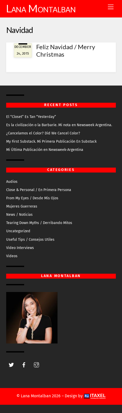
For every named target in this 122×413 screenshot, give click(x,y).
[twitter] (11, 364)
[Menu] (111, 7)
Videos (11, 256)
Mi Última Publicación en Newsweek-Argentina (44, 150)
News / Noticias (19, 214)
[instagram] (36, 364)
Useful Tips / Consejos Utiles (30, 239)
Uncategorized (18, 231)
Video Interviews (20, 248)
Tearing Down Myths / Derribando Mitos (39, 223)
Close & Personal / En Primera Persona (38, 190)
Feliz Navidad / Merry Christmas (65, 50)
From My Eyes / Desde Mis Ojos (32, 198)
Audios (11, 181)
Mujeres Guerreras (21, 206)
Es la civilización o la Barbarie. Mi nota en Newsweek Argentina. (59, 125)
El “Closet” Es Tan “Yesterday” (31, 117)
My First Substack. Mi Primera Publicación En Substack (51, 141)
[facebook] (24, 364)
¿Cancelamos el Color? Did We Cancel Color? (43, 133)
